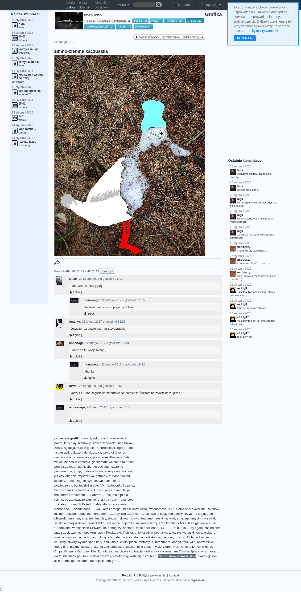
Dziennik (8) (124, 26)
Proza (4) (156, 20)
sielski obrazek (100, 556)
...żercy (114, 513)
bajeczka (128, 523)
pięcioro (167, 537)
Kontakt (174, 575)
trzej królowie (77, 523)
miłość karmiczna (134, 509)
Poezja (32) (140, 20)
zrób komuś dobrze (172, 523)
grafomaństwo (93, 471)
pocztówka (102, 7)
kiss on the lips (64, 561)
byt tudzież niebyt (86, 485)
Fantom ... (97, 495)
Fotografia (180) (174, 20)
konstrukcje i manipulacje (112, 490)
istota (115, 542)
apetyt (176, 542)
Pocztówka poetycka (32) (99, 26)
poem (58, 443)
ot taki (104, 546)
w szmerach (209, 551)
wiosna (207, 546)
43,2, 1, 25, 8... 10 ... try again (181, 528)
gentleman (99, 462)
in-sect (86, 438)
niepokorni (89, 532)
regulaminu (198, 580)
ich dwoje (151, 513)
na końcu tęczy (146, 523)
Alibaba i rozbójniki (90, 561)
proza (83, 2)
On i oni (104, 481)
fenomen (73, 518)
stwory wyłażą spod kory (84, 542)
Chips (58, 551)
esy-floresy (120, 556)
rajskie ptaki (85, 448)
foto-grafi (111, 561)
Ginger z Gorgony (76, 551)
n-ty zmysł (208, 518)
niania (107, 551)
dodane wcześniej (147, 37)
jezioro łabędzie (65, 476)
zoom (72, 504)
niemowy (84, 443)
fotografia (101, 2)
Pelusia (185, 546)
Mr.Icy (196, 546)
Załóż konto (181, 5)
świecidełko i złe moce (104, 523)
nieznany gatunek (75, 556)
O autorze (104, 20)
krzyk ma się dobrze (198, 513)
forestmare (162, 542)
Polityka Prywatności (262, 31)
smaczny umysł (188, 518)
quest (70, 481)
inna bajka (124, 443)
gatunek (101, 476)
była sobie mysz (148, 546)
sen (106, 542)
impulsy (100, 518)
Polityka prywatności (152, 575)
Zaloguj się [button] (211, 5)
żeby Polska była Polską (115, 532)
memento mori (97, 513)
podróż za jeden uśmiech (72, 466)
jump (77, 471)
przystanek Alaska (106, 457)
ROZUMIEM (244, 38)
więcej (107, 271)
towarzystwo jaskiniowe (185, 532)
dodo (58, 556)
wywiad (170, 518)
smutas (116, 546)
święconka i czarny (120, 485)
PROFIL (90, 20)
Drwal (73, 386)
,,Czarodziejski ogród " (111, 448)
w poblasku (159, 532)
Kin (93, 551)
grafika (70, 7)
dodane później (193, 37)
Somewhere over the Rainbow (197, 509)
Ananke (74, 321)
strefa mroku (117, 499)
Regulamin (129, 575)
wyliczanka (86, 476)
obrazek (60, 518)
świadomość (157, 509)
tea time (147, 518)
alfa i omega (112, 509)
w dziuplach (128, 542)
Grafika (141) (195, 20)
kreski (158, 518)
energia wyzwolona (118, 471)
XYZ (171, 509)
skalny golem (207, 556)
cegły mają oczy (171, 513)
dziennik (85, 7)
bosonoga (76, 343)
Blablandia (99, 504)
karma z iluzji (63, 490)
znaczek (88, 518)
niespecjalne (101, 466)
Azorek (166, 546)
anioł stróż (142, 532)
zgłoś (74, 292)
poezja (70, 2)
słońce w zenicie (103, 443)
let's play (70, 443)
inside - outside (65, 513)
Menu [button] (123, 5)
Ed (100, 551)
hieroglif (193, 523)
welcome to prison (122, 462)
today (81, 513)
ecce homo (87, 537)
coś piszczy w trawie (128, 551)
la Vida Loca (83, 490)
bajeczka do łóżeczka (85, 452)
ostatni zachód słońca (144, 537)
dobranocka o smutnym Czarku (166, 551)
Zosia (58, 448)
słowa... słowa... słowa (123, 518)
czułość (180, 537)
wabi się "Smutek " (143, 556)
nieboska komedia (77, 462)
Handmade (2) (143, 26)
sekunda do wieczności (109, 438)
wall (98, 509)
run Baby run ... (132, 513)
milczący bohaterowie (112, 537)
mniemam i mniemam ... (71, 495)
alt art (73, 278)
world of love (112, 452)
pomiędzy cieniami (121, 528)
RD (175, 546)
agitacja (69, 448)
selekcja (60, 523)
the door (114, 476)
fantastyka (146, 542)
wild (192, 542)
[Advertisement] (29, 226)
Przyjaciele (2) (122, 20)
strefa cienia (117, 504)
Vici (103, 485)
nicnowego (92, 300)
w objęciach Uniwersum (89, 528)
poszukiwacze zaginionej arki (85, 499)
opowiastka (205, 542)
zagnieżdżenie (86, 481)
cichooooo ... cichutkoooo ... (74, 509)
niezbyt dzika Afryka (84, 546)
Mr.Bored (84, 504)
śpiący (194, 551)
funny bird (61, 546)
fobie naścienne (147, 528)
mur (185, 542)
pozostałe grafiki (171, 37)
